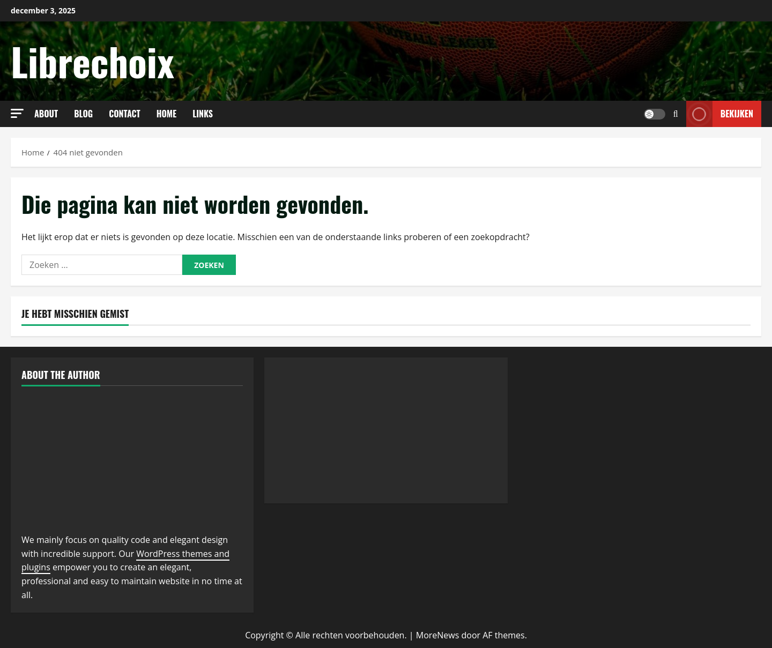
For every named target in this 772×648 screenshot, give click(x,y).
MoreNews (437, 635)
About (46, 113)
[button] (17, 113)
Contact (124, 113)
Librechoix (92, 61)
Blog (83, 113)
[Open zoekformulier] (675, 113)
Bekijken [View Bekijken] (719, 114)
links (202, 113)
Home (167, 113)
